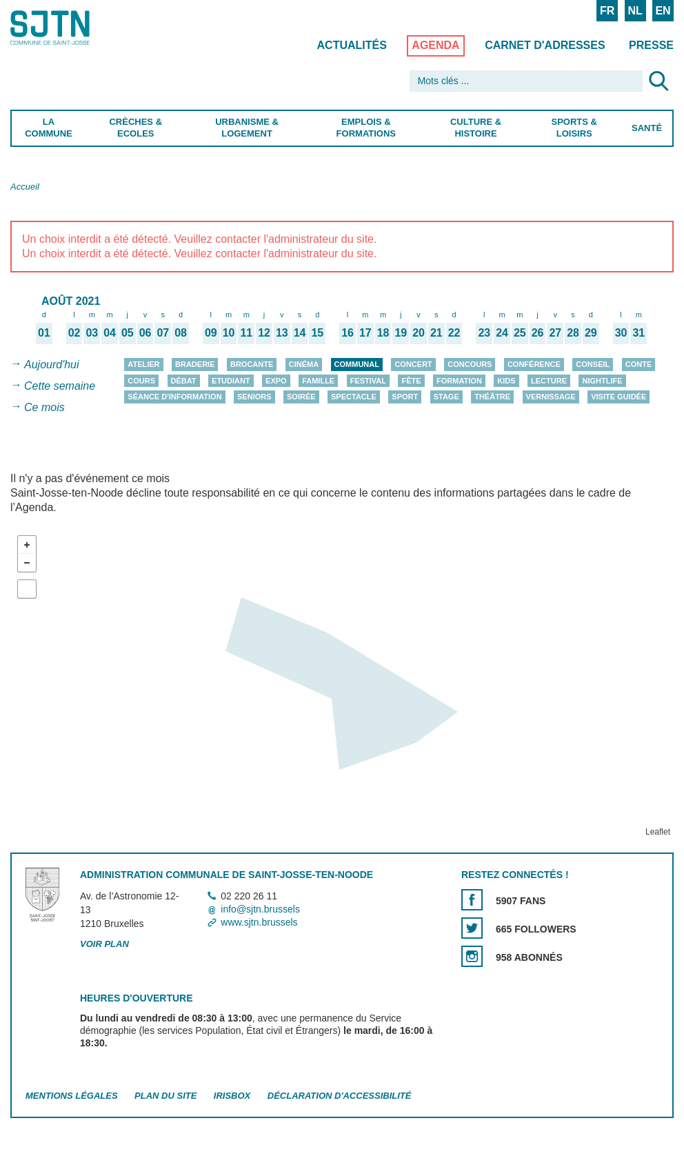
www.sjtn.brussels (259, 922)
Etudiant (231, 381)
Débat (184, 381)
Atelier (143, 364)
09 (211, 332)
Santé (647, 128)
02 (74, 332)
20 (418, 332)
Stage (446, 396)
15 (317, 332)
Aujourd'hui (51, 364)
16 (347, 332)
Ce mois (44, 407)
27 (555, 332)
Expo (276, 381)
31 (638, 332)
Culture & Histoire (475, 128)
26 (538, 332)
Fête (411, 381)
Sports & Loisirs (574, 128)
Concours (469, 364)
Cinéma (304, 364)
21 (436, 332)
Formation (459, 381)
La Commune (48, 128)
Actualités (352, 45)
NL (634, 11)
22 (454, 332)
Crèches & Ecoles (135, 128)
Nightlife (602, 381)
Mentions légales (72, 1095)
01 (44, 332)
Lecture (549, 381)
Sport (405, 396)
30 (621, 332)
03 (92, 332)
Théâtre (492, 396)
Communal (356, 364)
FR (607, 11)
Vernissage (551, 396)
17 (365, 332)
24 (502, 332)
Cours (141, 381)
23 (484, 332)
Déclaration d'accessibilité (340, 1095)
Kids (506, 381)
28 (573, 332)
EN (662, 11)
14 (300, 332)
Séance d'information (174, 396)
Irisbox (232, 1095)
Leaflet (657, 832)
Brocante (251, 364)
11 (246, 332)
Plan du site (165, 1095)
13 (282, 332)
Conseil (593, 364)
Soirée (301, 396)
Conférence (534, 364)
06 (145, 332)
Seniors (254, 396)
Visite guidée (618, 396)
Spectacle (353, 396)
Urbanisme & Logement (247, 128)
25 (520, 332)
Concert (413, 364)
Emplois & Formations (365, 128)
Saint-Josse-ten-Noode (69, 27)
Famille (318, 381)
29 (591, 332)
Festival (368, 381)
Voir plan (104, 944)
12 (264, 332)
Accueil (24, 186)
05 (127, 332)
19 (400, 332)
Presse (651, 45)
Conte (638, 364)
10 (229, 332)
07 (163, 332)
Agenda (435, 45)
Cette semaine (59, 386)
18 (383, 332)
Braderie (194, 364)
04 (109, 332)
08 (180, 332)
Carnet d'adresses (545, 45)
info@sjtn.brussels (260, 909)
